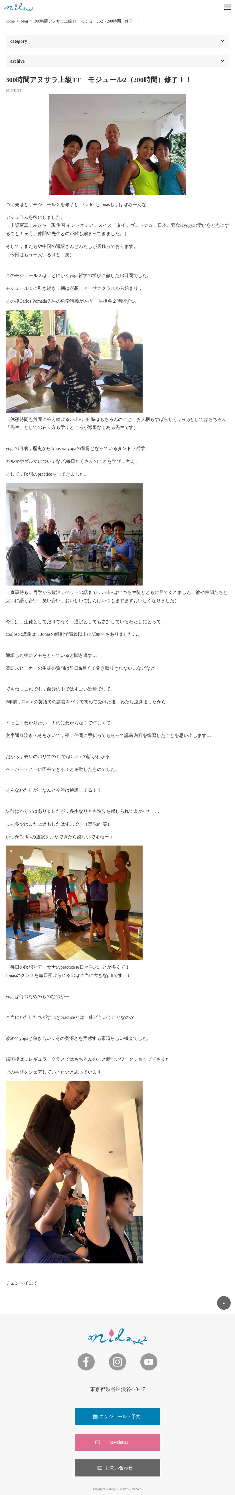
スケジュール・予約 (120, 1416)
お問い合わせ (119, 1467)
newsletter (119, 1442)
